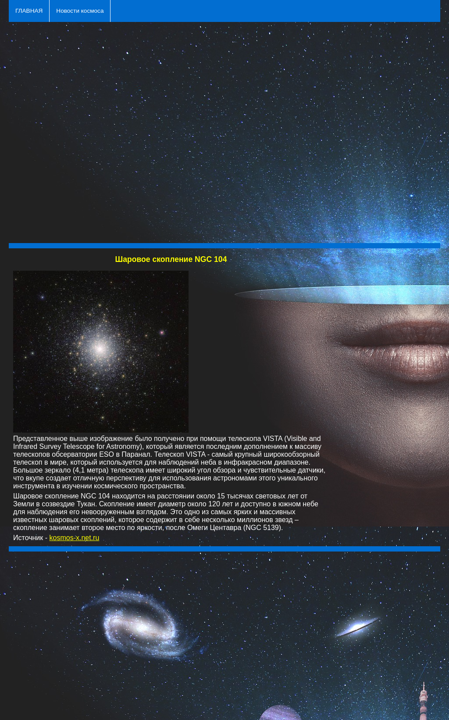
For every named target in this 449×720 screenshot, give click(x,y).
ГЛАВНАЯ (29, 10)
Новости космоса (79, 10)
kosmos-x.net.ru (75, 537)
